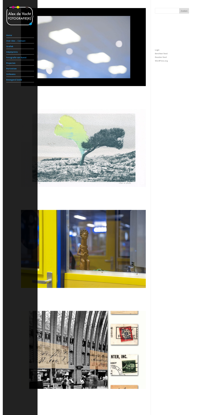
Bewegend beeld (14, 80)
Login (157, 50)
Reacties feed (161, 57)
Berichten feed (161, 53)
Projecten (10, 63)
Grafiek (9, 46)
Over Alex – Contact (15, 41)
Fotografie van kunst (16, 58)
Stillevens (10, 74)
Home (9, 35)
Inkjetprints (12, 52)
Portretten (11, 69)
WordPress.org (161, 61)
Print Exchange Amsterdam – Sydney (51, 192)
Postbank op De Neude (40, 394)
